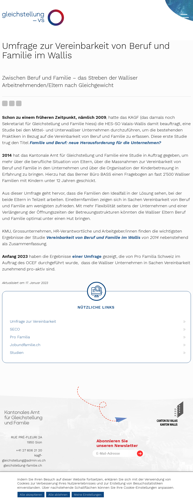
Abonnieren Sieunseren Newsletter (117, 443)
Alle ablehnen (57, 494)
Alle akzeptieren (31, 494)
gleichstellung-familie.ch (23, 465)
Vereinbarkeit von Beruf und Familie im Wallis (93, 237)
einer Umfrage (87, 256)
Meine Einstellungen (87, 494)
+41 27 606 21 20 (29, 450)
